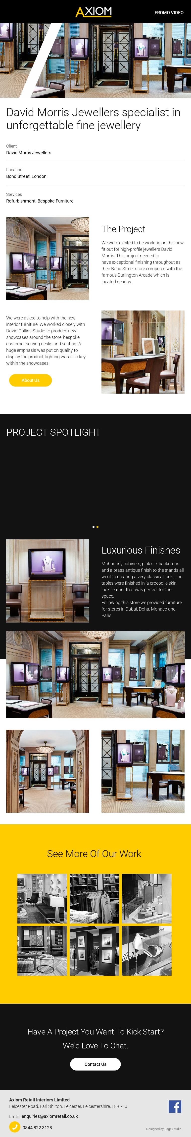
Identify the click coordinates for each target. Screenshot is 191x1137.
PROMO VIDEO (169, 12)
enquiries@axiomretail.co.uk (50, 1116)
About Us (31, 380)
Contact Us (95, 1064)
